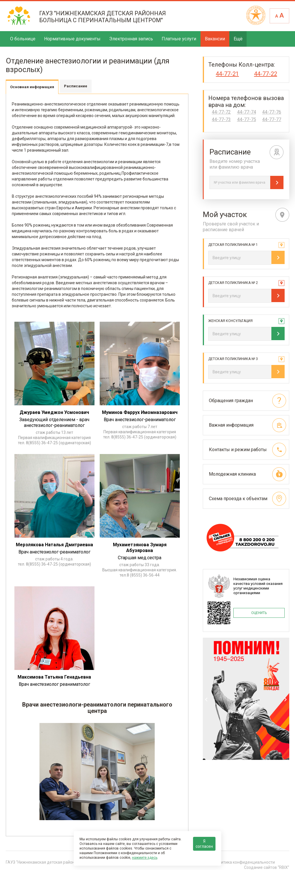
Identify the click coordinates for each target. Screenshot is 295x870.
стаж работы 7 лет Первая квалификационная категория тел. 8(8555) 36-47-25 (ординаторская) (139, 431)
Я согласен (204, 844)
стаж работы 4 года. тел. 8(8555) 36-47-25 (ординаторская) (54, 561)
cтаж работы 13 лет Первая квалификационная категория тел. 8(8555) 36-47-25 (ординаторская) (54, 437)
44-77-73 (221, 119)
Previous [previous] (206, 699)
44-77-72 (221, 112)
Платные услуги (179, 39)
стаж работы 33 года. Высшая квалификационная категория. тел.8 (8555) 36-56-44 (139, 569)
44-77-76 (271, 112)
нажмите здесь (144, 858)
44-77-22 (265, 74)
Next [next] (285, 699)
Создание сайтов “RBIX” (266, 867)
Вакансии (215, 39)
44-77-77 (271, 119)
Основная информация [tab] (32, 87)
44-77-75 (246, 119)
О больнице (22, 39)
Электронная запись (131, 39)
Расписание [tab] (75, 86)
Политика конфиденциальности (244, 862)
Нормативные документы (72, 39)
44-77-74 (246, 112)
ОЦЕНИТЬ (259, 613)
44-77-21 (227, 74)
